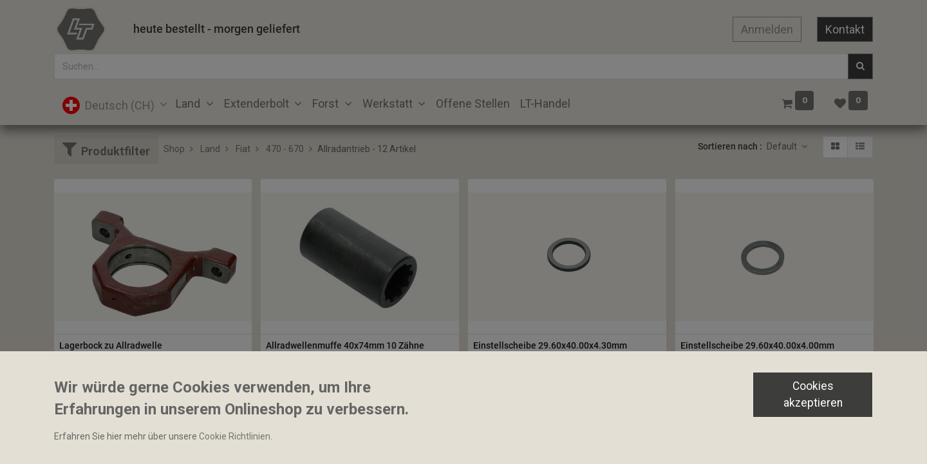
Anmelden (767, 29)
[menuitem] (473, 103)
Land (210, 149)
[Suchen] (860, 66)
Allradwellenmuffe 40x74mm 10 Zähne (345, 345)
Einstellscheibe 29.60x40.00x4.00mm (757, 345)
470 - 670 (285, 149)
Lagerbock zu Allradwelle (110, 345)
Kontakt (845, 29)
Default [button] (783, 146)
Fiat (243, 149)
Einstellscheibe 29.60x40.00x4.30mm (550, 345)
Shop (174, 149)
